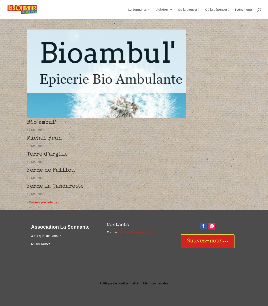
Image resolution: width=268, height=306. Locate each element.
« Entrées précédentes (43, 202)
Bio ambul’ (41, 122)
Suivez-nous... (208, 241)
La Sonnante (137, 10)
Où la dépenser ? (217, 10)
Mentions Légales (155, 283)
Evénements (244, 10)
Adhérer (162, 10)
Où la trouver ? (189, 10)
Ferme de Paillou (51, 170)
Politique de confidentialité (119, 283)
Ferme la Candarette (55, 186)
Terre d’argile (47, 154)
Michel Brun (44, 138)
